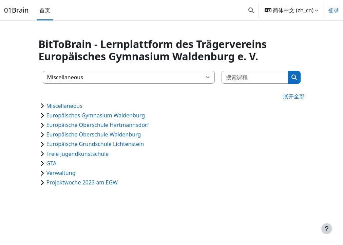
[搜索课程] (255, 77)
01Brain (16, 10)
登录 (333, 10)
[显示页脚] (326, 228)
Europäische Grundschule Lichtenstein (95, 144)
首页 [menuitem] (44, 10)
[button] (251, 10)
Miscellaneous (64, 106)
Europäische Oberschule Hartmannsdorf (97, 125)
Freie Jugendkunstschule (77, 154)
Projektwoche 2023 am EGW (82, 182)
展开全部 (294, 96)
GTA (51, 163)
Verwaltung (61, 173)
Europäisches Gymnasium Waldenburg (95, 115)
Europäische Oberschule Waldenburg (93, 134)
